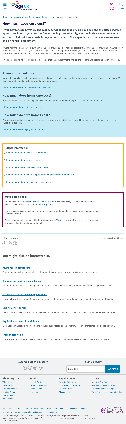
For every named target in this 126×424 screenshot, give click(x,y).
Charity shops (36, 389)
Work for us (7, 385)
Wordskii (60, 220)
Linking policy (7, 408)
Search (121, 9)
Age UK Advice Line (38, 382)
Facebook (25, 368)
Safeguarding (73, 408)
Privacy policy (39, 408)
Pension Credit (65, 389)
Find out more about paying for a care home (27, 153)
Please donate (111, 9)
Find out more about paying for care (23, 160)
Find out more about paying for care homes (24, 129)
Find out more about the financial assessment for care (31, 182)
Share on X (10, 243)
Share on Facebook (4, 243)
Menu (5, 9)
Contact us (15, 412)
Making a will (65, 392)
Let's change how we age (102, 389)
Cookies (62, 408)
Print (15, 243)
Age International (10, 389)
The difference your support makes (106, 392)
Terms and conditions (23, 408)
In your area (35, 392)
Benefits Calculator (67, 382)
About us (84, 408)
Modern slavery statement (32, 412)
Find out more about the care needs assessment (27, 87)
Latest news (7, 395)
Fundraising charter (52, 412)
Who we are (7, 399)
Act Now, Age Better (100, 382)
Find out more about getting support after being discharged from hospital (40, 175)
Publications (52, 408)
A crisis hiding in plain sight (103, 385)
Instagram (41, 368)
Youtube (35, 368)
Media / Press (8, 392)
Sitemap (5, 412)
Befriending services (39, 385)
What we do (7, 382)
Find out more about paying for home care (24, 107)
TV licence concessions (69, 385)
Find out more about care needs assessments (28, 167)
